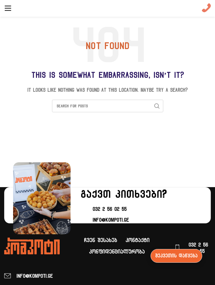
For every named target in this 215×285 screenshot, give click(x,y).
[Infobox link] (206, 8)
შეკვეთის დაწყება (176, 255)
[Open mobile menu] (7, 8)
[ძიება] (107, 106)
